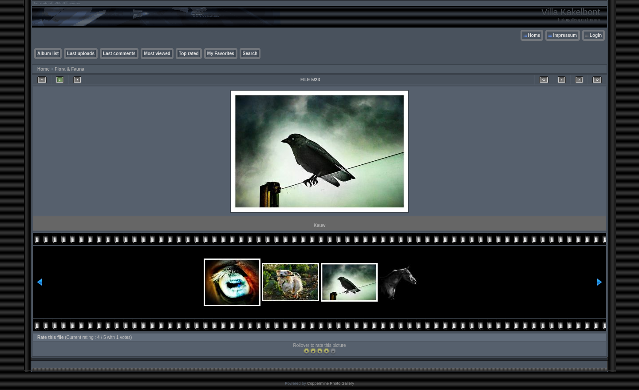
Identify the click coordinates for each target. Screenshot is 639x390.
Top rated (189, 53)
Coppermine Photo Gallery (330, 383)
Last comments (119, 53)
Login (596, 35)
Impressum (564, 35)
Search (250, 53)
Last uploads (81, 53)
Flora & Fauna (69, 69)
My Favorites (220, 53)
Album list (48, 53)
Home (534, 35)
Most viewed (157, 53)
